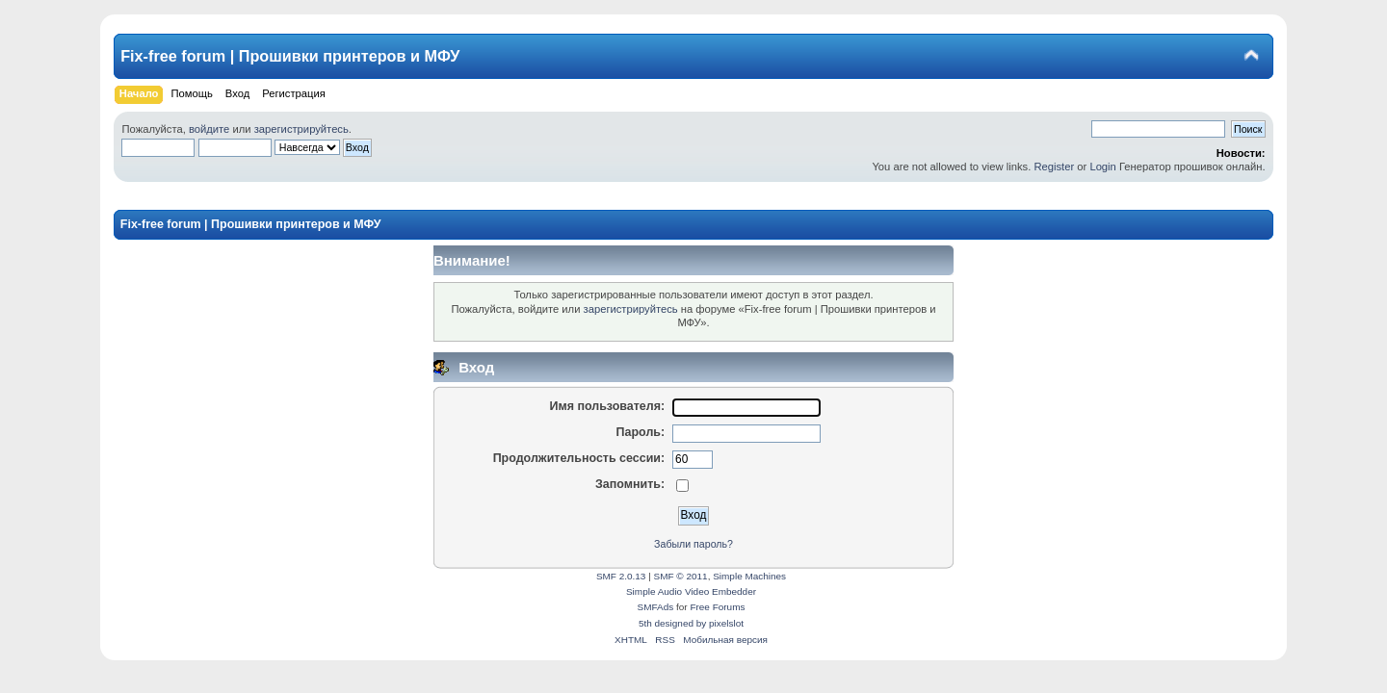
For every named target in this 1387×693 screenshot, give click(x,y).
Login (1102, 166)
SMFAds (656, 607)
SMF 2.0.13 (621, 576)
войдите (209, 129)
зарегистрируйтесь (301, 129)
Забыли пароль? (693, 544)
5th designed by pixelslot (691, 623)
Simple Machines (749, 576)
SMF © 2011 (681, 576)
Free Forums (717, 607)
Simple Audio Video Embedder (691, 591)
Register (1054, 166)
